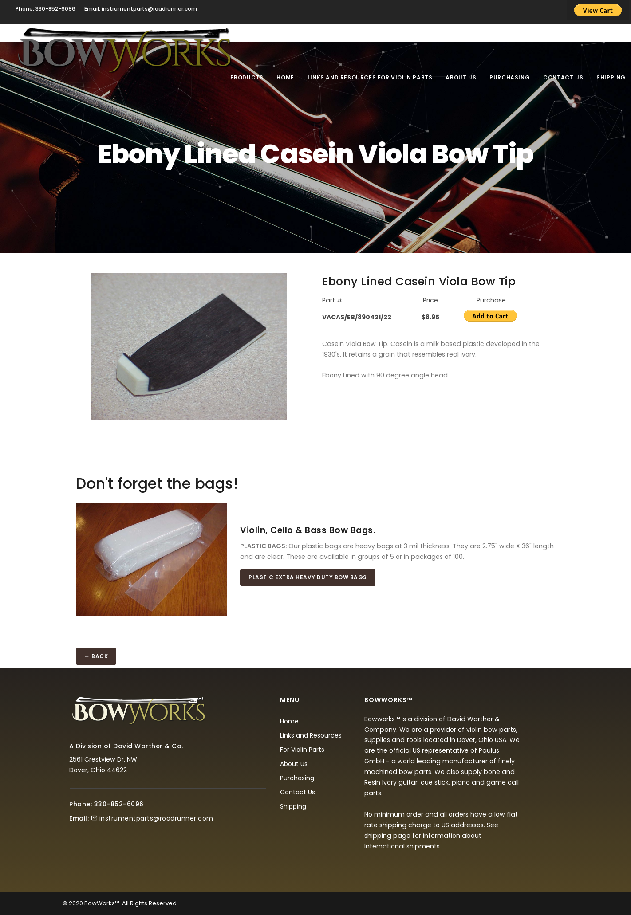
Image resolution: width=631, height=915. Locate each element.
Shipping (611, 77)
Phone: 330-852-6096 (45, 8)
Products (247, 77)
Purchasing (509, 77)
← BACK (96, 656)
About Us (461, 77)
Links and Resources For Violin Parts (370, 77)
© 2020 (73, 903)
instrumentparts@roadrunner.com (156, 818)
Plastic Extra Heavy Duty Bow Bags (307, 577)
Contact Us (563, 77)
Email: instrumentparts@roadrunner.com (140, 8)
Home (285, 77)
